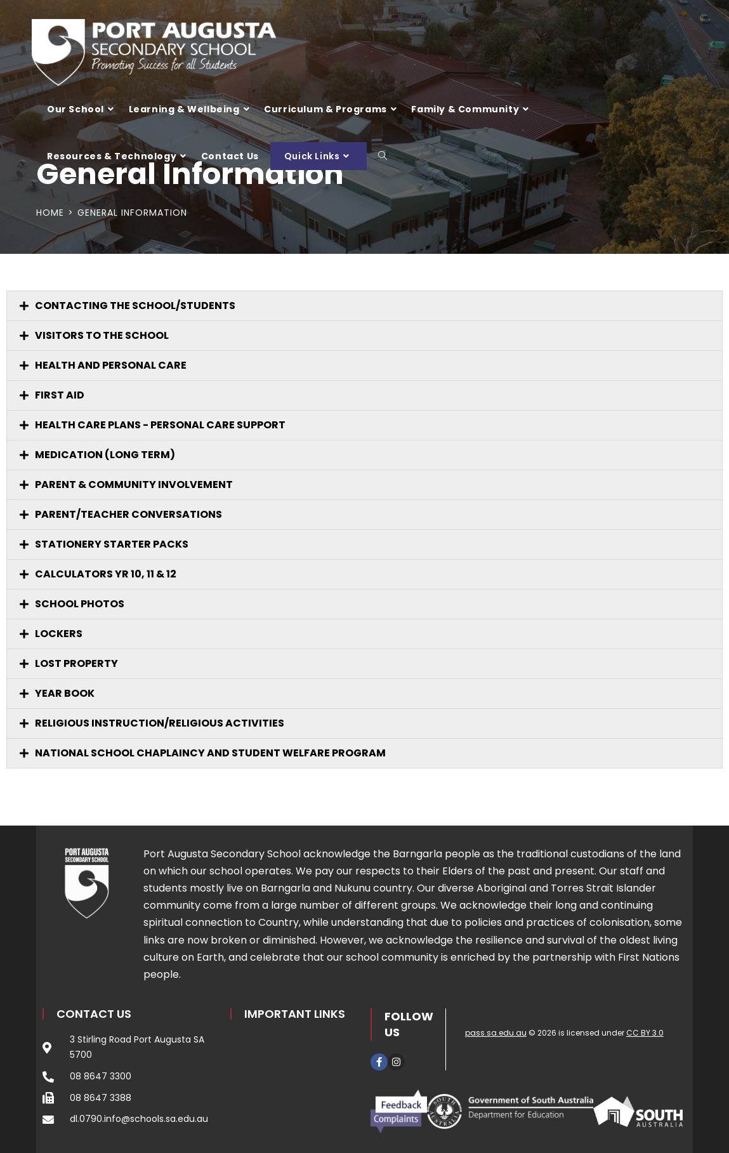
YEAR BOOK (65, 693)
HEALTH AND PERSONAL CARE (111, 365)
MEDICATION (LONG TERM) (105, 454)
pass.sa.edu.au (496, 1032)
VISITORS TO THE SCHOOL (102, 335)
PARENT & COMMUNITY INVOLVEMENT (134, 484)
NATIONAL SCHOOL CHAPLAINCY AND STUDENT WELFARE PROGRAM (210, 753)
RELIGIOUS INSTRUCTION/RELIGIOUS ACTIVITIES (159, 723)
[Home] (50, 212)
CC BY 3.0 (645, 1032)
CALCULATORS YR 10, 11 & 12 (105, 574)
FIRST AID (59, 395)
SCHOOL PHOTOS (79, 603)
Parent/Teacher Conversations (128, 514)
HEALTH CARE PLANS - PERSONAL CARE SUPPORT (160, 425)
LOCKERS (58, 633)
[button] (364, 305)
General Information (132, 212)
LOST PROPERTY (76, 663)
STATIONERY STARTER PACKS (111, 544)
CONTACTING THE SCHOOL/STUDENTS (135, 305)
